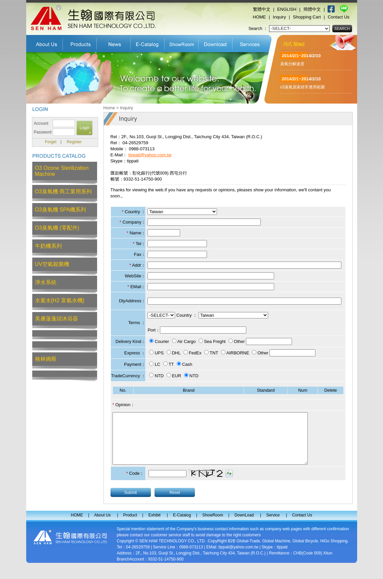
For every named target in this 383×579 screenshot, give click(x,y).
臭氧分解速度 (292, 64)
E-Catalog (148, 42)
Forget (50, 142)
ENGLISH (286, 9)
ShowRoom (182, 42)
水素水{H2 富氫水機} (60, 300)
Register (74, 142)
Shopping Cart (307, 17)
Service (250, 42)
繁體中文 (261, 9)
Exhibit (114, 42)
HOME (259, 17)
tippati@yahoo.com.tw (149, 154)
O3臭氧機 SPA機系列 (60, 210)
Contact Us (338, 17)
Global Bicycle (305, 551)
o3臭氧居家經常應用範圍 (302, 87)
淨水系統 (45, 282)
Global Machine (276, 551)
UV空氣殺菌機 (52, 264)
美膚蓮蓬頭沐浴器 (56, 318)
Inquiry (279, 17)
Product (80, 42)
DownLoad (215, 42)
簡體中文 (312, 9)
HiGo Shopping (333, 551)
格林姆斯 (45, 359)
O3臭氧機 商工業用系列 (63, 191)
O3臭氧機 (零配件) (57, 228)
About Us (44, 42)
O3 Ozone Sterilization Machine (62, 171)
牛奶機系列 (48, 246)
